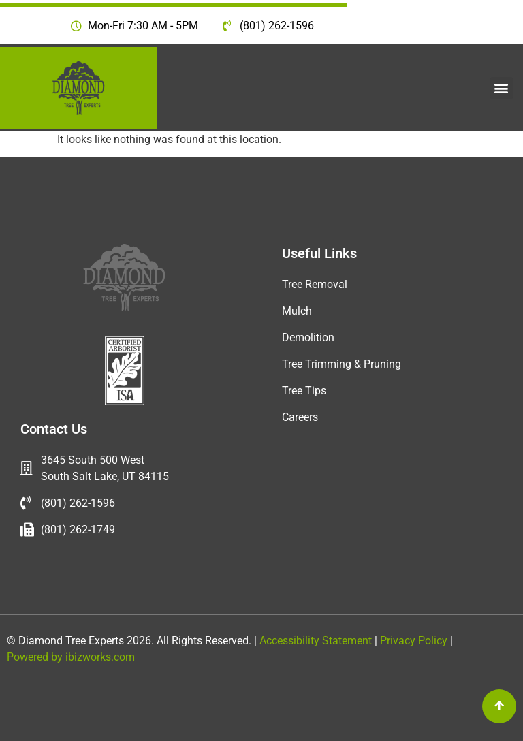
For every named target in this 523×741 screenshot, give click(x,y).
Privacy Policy (415, 640)
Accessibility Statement (314, 640)
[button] (501, 88)
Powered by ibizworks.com (71, 656)
